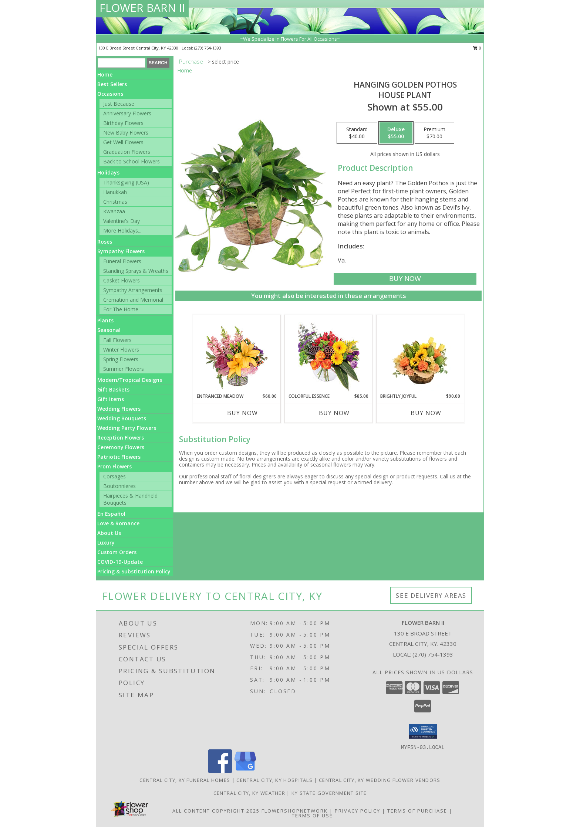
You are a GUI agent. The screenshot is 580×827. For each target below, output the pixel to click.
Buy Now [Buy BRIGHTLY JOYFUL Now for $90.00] (426, 413)
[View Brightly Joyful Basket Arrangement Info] (420, 353)
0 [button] (477, 48)
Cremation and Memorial (133, 299)
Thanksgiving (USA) (126, 182)
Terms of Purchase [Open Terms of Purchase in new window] (417, 810)
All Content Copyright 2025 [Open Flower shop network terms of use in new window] (216, 810)
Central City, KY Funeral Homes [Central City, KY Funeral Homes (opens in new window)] (184, 780)
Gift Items (110, 399)
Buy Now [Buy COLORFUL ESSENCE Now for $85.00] (334, 413)
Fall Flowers (117, 339)
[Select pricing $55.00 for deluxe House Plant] (396, 133)
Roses (104, 241)
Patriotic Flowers (119, 456)
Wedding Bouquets (121, 418)
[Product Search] (121, 63)
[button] (423, 731)
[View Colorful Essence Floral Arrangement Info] (329, 354)
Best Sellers (112, 84)
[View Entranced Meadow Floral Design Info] (237, 354)
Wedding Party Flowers (126, 427)
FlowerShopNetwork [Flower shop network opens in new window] (295, 810)
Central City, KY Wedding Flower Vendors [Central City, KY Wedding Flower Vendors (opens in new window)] (380, 780)
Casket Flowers (121, 280)
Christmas (115, 201)
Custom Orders (116, 552)
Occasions (110, 93)
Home (104, 74)
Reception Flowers (120, 437)
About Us (109, 532)
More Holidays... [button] (122, 230)
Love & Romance (118, 523)
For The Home (120, 309)
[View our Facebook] (220, 771)
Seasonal (109, 329)
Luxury (106, 542)
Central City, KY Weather (249, 793)
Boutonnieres (119, 485)
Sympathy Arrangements (132, 290)
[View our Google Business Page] (245, 771)
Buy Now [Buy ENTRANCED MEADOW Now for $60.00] (242, 413)
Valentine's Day (121, 220)
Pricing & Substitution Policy (134, 571)
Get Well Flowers (123, 142)
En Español (111, 513)
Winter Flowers (121, 349)
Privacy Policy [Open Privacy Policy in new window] (357, 810)
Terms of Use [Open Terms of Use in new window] (312, 815)
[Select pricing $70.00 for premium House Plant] (434, 133)
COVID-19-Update (120, 561)
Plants (105, 320)
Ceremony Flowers (120, 447)
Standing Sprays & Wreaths (135, 270)
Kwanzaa (114, 211)
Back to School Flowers (131, 161)
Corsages (114, 476)
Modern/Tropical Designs (129, 379)
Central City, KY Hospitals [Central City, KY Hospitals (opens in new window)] (274, 780)
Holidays (108, 172)
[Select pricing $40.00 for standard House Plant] (357, 133)
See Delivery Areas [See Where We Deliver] (431, 595)
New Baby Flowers (125, 132)
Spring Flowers (120, 359)
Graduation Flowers (126, 151)
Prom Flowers (114, 466)
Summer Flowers (123, 368)
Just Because (118, 103)
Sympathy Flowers (121, 251)
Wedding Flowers (119, 408)
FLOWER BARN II (142, 7)
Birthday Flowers (123, 122)
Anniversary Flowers (127, 113)
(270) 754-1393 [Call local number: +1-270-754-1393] (207, 48)
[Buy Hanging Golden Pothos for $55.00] (405, 279)
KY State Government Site (329, 793)
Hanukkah (115, 192)
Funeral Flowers (122, 261)
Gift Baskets (113, 389)
